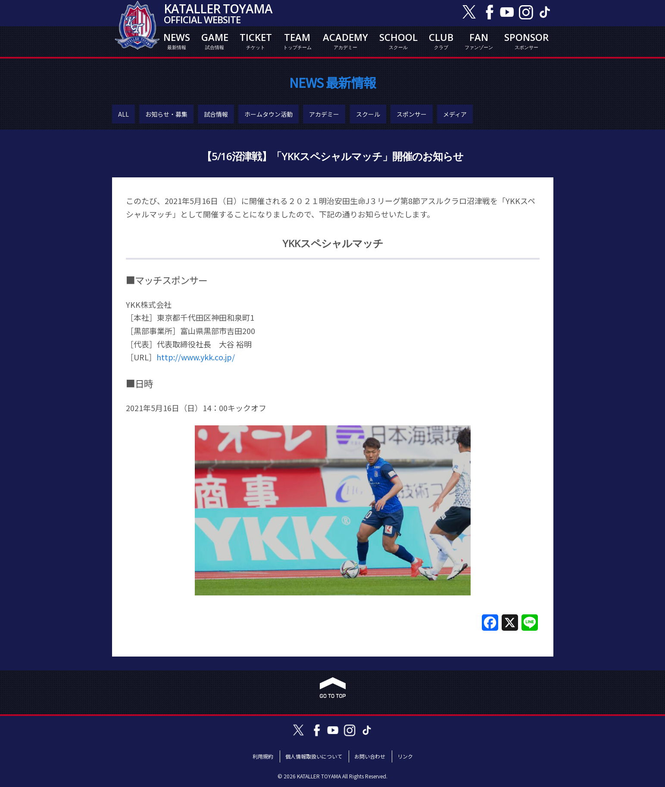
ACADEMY (345, 41)
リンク (405, 756)
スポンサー (412, 114)
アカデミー (324, 114)
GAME (214, 41)
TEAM (297, 41)
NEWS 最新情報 (332, 82)
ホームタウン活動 (268, 114)
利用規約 (263, 756)
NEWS (176, 41)
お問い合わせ (369, 756)
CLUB (441, 41)
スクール (368, 114)
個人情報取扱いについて (313, 756)
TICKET (256, 41)
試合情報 (216, 114)
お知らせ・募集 (166, 114)
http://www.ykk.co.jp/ (195, 357)
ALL (123, 114)
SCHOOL (398, 41)
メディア (455, 114)
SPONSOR (526, 41)
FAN (479, 41)
